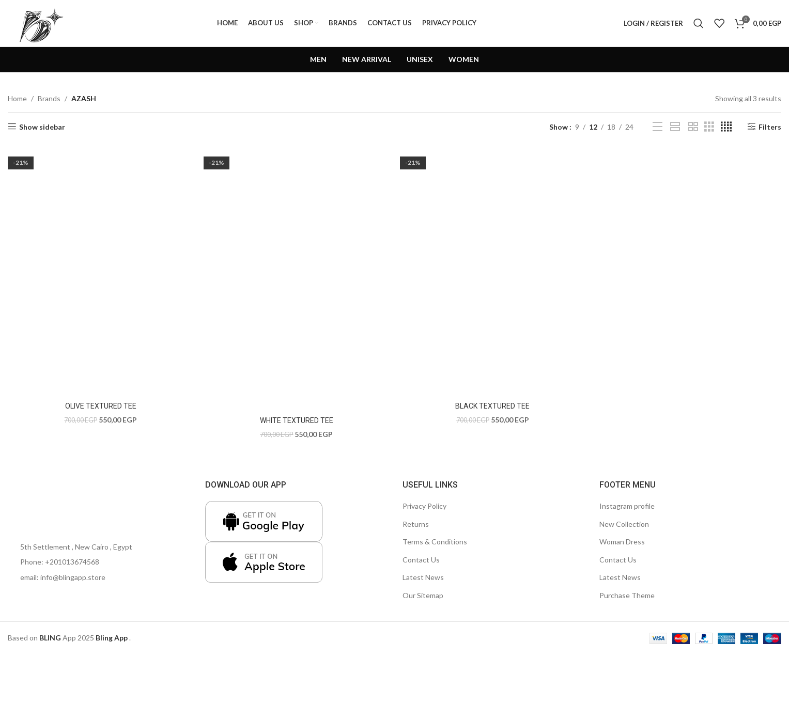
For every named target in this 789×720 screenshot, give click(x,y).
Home (17, 98)
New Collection (624, 524)
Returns (416, 524)
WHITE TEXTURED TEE (296, 420)
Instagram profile (627, 506)
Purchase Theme (627, 595)
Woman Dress (622, 541)
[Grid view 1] (675, 126)
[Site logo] (39, 22)
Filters (770, 126)
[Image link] (39, 498)
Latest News (423, 577)
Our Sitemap (423, 595)
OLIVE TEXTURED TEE (100, 406)
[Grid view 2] (693, 126)
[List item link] (99, 562)
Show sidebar (42, 126)
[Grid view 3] (709, 126)
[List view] (657, 126)
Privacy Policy (424, 506)
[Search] (698, 23)
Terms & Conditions (435, 541)
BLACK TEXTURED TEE (492, 406)
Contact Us (421, 559)
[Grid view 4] (726, 126)
